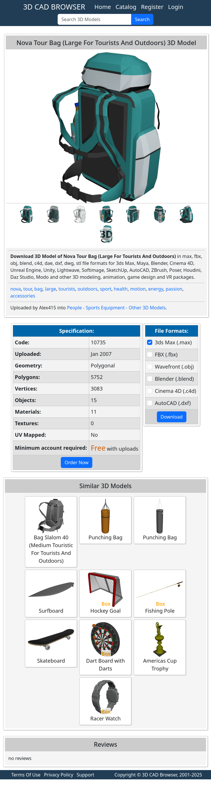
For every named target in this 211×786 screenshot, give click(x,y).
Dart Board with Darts (105, 647)
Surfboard (51, 593)
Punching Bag (105, 520)
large (50, 289)
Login (175, 7)
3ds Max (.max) (173, 342)
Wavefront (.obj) (174, 366)
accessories (22, 296)
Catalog (125, 7)
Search (142, 19)
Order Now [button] (77, 462)
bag (38, 289)
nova (15, 289)
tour (27, 289)
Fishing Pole (160, 593)
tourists (66, 289)
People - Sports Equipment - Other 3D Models (116, 307)
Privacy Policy (58, 775)
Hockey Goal (105, 593)
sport (105, 289)
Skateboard (51, 643)
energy (155, 289)
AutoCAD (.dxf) (173, 402)
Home (102, 7)
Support (85, 775)
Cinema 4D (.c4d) (175, 390)
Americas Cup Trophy (160, 647)
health (121, 289)
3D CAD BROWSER (54, 7)
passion (174, 289)
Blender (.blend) (174, 378)
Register (152, 7)
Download (172, 417)
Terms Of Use (26, 775)
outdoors (88, 289)
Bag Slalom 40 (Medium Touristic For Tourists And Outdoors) (51, 531)
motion (138, 289)
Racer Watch (105, 701)
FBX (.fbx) (166, 354)
